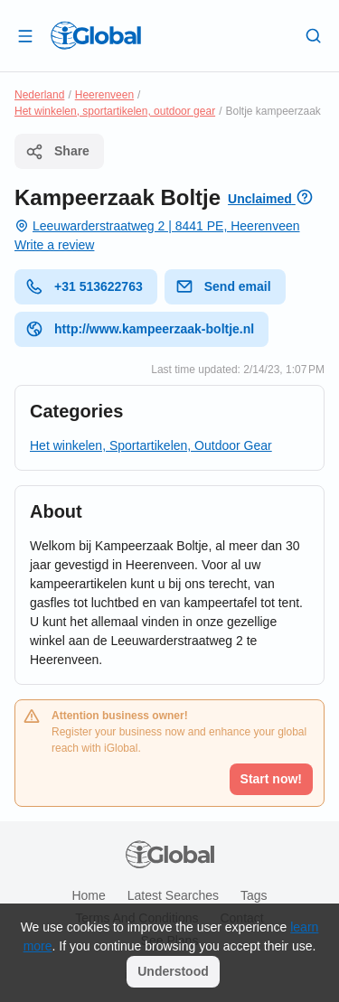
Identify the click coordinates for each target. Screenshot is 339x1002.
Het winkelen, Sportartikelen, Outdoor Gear (151, 445)
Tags (254, 895)
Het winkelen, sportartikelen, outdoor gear (114, 111)
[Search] (314, 35)
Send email (223, 286)
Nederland (39, 95)
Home (88, 895)
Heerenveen (104, 95)
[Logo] (96, 35)
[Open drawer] (25, 35)
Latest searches (173, 895)
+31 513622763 (84, 286)
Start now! (271, 779)
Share (57, 152)
